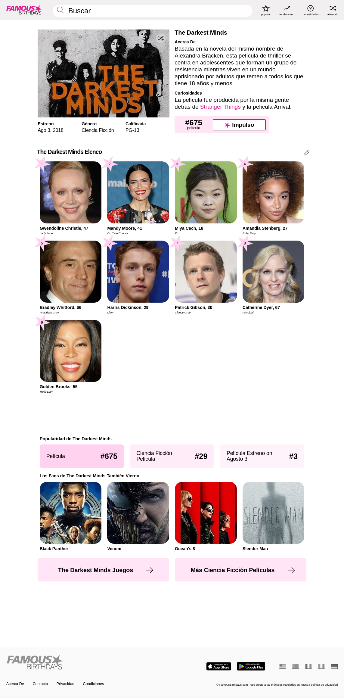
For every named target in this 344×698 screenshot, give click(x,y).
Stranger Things (220, 107)
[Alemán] (334, 666)
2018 (58, 130)
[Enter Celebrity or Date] (153, 11)
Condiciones (93, 684)
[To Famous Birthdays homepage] (24, 10)
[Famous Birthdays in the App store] (219, 666)
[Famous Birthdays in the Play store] (251, 666)
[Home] (87, 663)
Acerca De (15, 684)
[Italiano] (321, 666)
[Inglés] (282, 666)
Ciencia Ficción (98, 130)
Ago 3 (44, 130)
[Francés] (308, 666)
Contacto (40, 684)
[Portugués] (295, 666)
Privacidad (65, 684)
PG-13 (132, 130)
